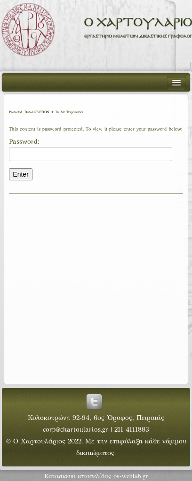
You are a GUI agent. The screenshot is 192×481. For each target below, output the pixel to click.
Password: (90, 150)
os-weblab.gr (130, 477)
